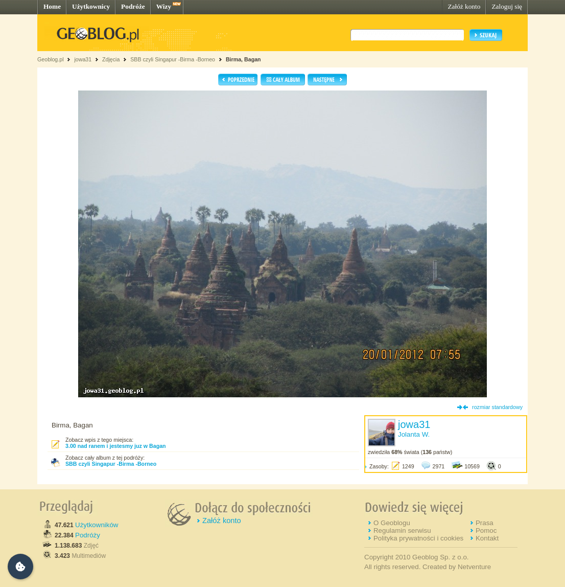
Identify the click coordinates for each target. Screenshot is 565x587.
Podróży (87, 535)
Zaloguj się (506, 6)
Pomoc (486, 530)
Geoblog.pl (50, 59)
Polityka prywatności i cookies (418, 538)
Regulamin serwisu (402, 530)
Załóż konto (464, 6)
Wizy (163, 6)
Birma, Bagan (243, 59)
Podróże (133, 6)
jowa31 (82, 59)
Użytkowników (96, 525)
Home (52, 6)
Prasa (484, 523)
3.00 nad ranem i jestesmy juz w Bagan (115, 446)
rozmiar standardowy (497, 407)
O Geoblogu (391, 523)
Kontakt (487, 538)
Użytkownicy (91, 6)
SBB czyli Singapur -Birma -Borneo (173, 59)
